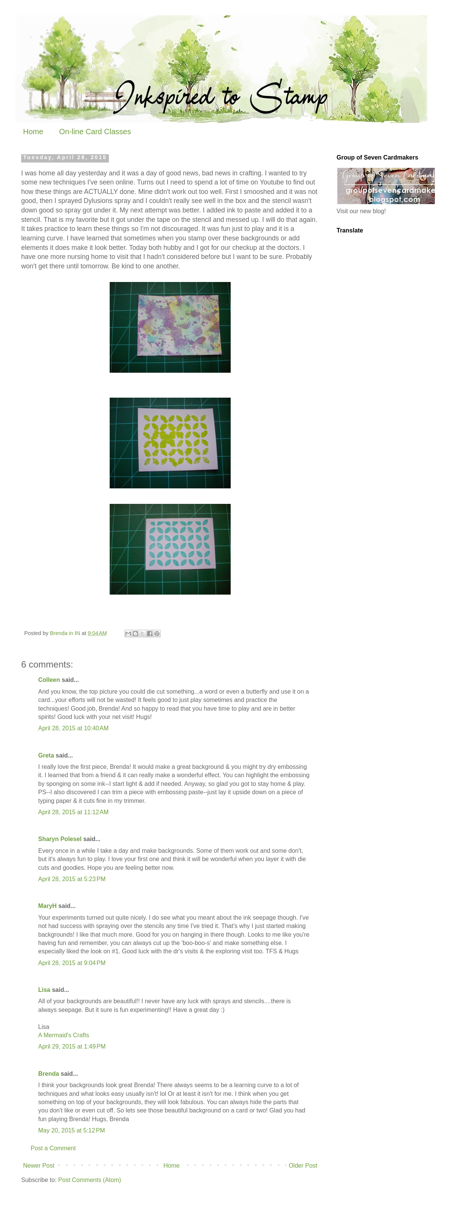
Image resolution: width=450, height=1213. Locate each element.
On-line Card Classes (95, 131)
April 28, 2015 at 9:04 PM (72, 963)
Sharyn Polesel (60, 839)
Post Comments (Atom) (89, 1180)
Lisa (44, 990)
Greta (46, 755)
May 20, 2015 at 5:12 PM (71, 1130)
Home (33, 131)
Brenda (48, 1073)
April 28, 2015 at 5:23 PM (72, 879)
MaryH (47, 906)
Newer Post (38, 1165)
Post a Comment (53, 1148)
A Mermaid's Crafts (63, 1035)
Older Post (303, 1165)
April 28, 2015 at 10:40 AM (73, 728)
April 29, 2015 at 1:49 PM (72, 1046)
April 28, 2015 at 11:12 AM (73, 812)
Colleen (49, 680)
